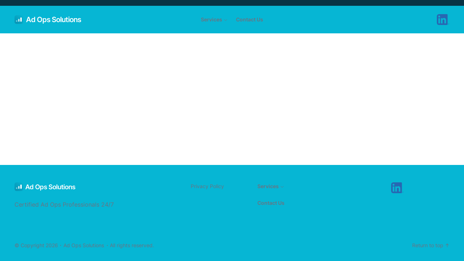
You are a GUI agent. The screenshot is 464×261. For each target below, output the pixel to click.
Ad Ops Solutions (53, 19)
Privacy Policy (207, 186)
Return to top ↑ (431, 245)
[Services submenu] (226, 20)
